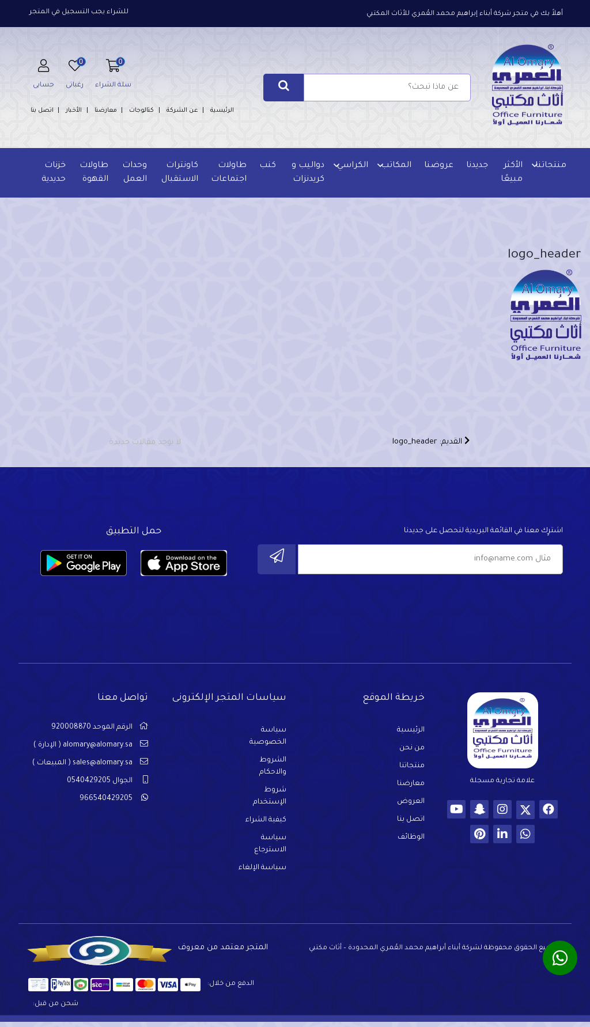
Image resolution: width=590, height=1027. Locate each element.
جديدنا (476, 165)
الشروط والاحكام (272, 771)
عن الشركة (182, 110)
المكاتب (395, 165)
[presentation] (475, 610)
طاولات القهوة (94, 172)
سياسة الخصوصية (267, 741)
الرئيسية (222, 110)
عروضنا (437, 165)
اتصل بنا (42, 110)
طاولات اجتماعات (228, 172)
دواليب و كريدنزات (306, 172)
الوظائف (411, 842)
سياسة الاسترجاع (270, 849)
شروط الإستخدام (269, 801)
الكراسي (351, 165)
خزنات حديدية (54, 172)
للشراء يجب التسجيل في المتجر (78, 12)
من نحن (412, 753)
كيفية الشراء (265, 825)
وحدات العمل (134, 172)
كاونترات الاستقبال (179, 172)
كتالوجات (141, 110)
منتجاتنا (549, 165)
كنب (267, 165)
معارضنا (105, 110)
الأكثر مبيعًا (510, 172)
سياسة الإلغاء (262, 873)
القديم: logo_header (431, 445)
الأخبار (74, 110)
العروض (411, 806)
